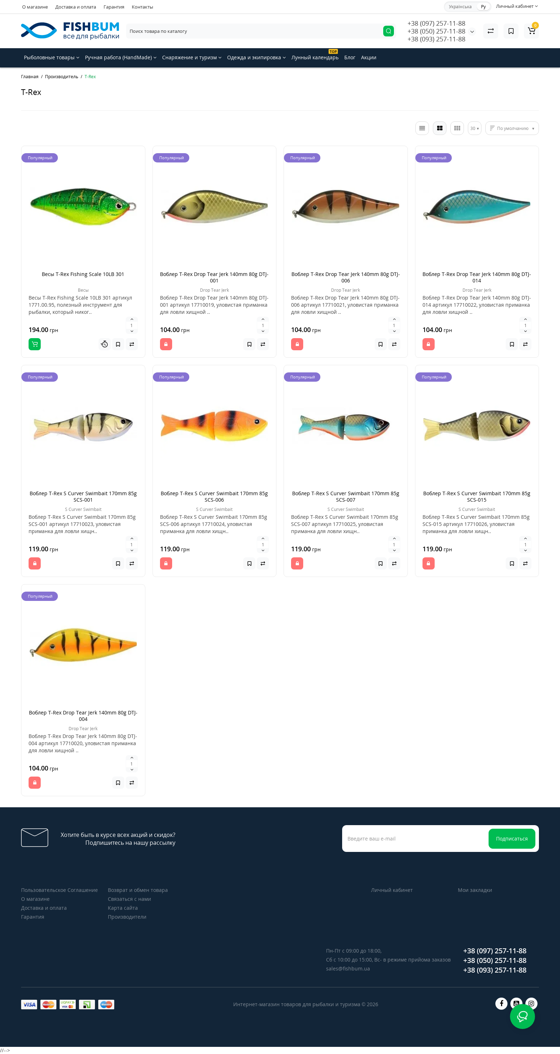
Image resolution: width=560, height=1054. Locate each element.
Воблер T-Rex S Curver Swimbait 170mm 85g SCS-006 (214, 496)
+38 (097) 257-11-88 (436, 23)
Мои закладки (475, 890)
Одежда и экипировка (256, 57)
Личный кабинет (392, 890)
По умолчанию (513, 128)
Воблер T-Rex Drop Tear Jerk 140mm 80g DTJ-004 (83, 715)
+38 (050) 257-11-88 (436, 31)
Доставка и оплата (75, 7)
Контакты (142, 7)
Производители (127, 916)
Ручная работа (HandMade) (120, 57)
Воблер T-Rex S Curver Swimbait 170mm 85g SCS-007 (345, 496)
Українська (460, 7)
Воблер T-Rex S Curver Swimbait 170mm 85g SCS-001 (83, 496)
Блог (349, 57)
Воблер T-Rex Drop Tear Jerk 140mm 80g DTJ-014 (476, 277)
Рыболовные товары (51, 57)
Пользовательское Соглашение (59, 890)
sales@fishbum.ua (348, 968)
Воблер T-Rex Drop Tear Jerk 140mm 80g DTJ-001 (214, 277)
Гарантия (114, 7)
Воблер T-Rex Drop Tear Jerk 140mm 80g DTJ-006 (345, 277)
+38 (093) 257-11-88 (436, 39)
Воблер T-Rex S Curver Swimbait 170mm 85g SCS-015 (476, 496)
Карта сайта (123, 907)
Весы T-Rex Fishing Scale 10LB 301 (83, 274)
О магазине (35, 7)
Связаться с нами (129, 898)
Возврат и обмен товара (138, 890)
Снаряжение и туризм (191, 57)
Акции (368, 57)
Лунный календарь (315, 55)
